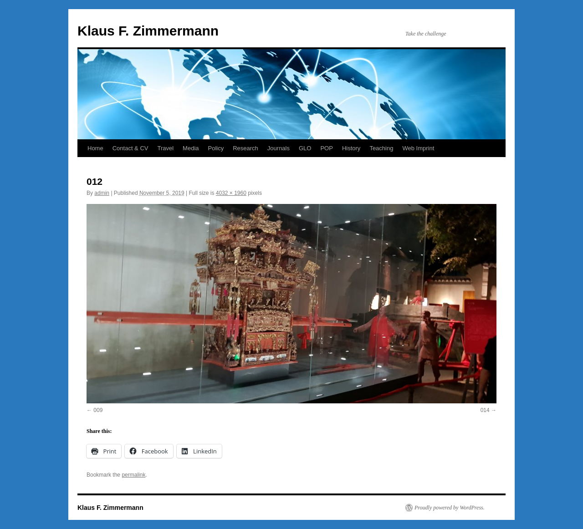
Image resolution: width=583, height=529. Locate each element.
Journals (278, 148)
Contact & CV (130, 148)
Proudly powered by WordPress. (449, 507)
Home (95, 148)
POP (326, 148)
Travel (165, 148)
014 (485, 410)
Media (191, 148)
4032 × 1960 (231, 193)
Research (245, 148)
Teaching (381, 148)
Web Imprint (418, 148)
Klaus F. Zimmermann (148, 30)
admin (101, 193)
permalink (133, 475)
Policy (216, 148)
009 (97, 410)
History (351, 148)
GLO (305, 148)
